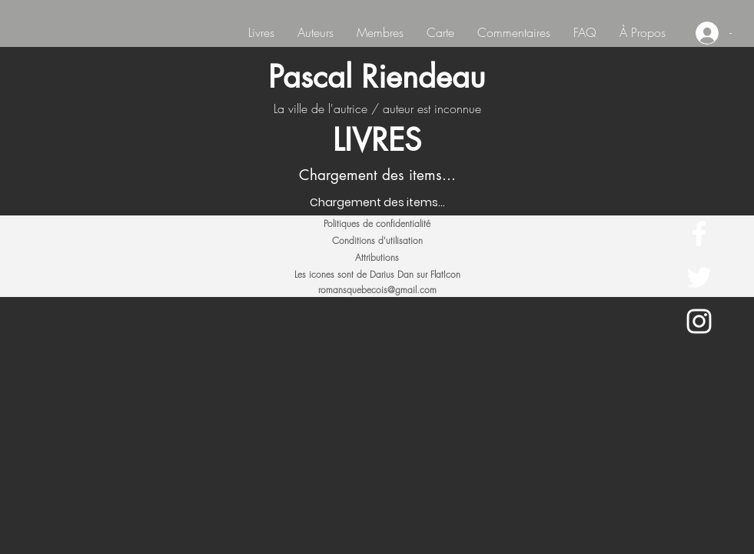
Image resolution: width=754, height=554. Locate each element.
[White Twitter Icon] (699, 277)
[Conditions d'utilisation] (377, 240)
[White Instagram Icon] (699, 321)
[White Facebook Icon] (699, 233)
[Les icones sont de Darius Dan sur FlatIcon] (377, 274)
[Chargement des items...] (377, 202)
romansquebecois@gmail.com (377, 289)
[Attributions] (377, 257)
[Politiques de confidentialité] (377, 223)
